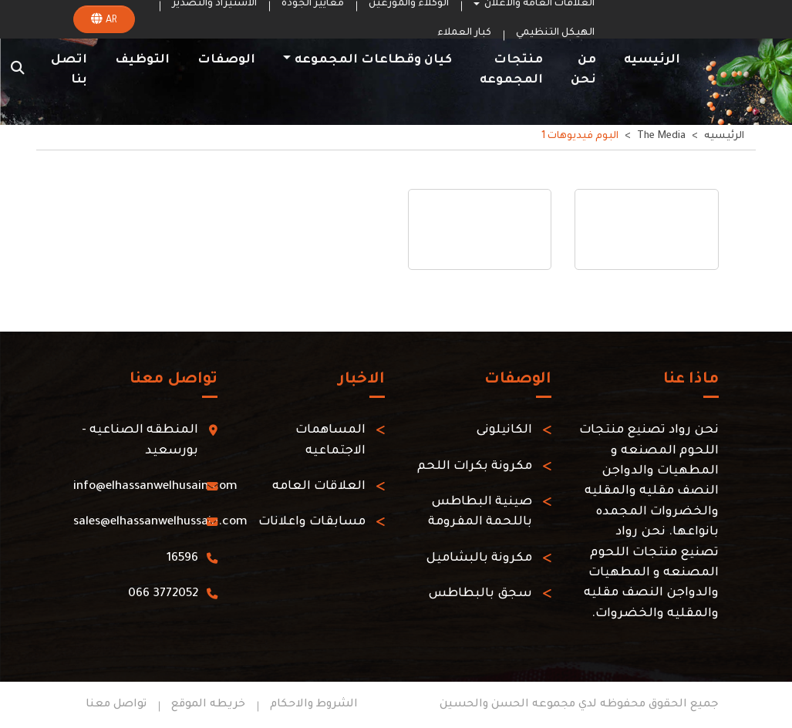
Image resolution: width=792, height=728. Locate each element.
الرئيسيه (652, 60)
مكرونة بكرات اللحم (474, 467)
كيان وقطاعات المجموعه (373, 60)
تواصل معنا (116, 705)
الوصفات (226, 60)
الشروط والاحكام (314, 705)
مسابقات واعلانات (312, 522)
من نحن (583, 70)
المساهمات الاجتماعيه (330, 440)
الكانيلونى (504, 430)
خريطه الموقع (208, 705)
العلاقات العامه (319, 487)
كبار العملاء (464, 33)
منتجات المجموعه (511, 70)
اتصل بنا (69, 70)
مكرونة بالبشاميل (479, 558)
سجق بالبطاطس (480, 594)
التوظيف (142, 60)
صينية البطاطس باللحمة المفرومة (480, 512)
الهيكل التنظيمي (555, 33)
